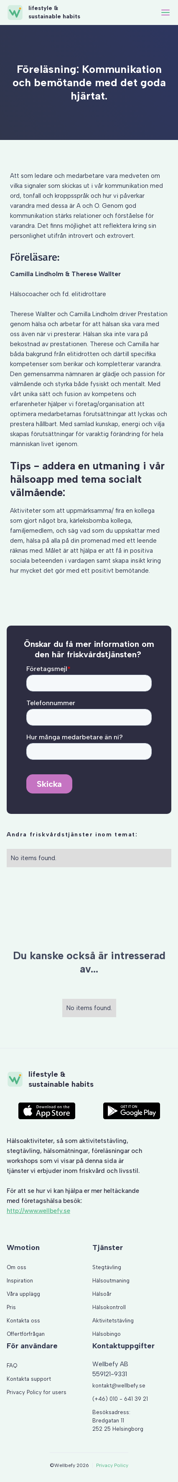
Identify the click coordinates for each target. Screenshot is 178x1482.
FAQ (12, 1365)
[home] (43, 12)
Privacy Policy (112, 1465)
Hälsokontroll (109, 1307)
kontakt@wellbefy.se (118, 1385)
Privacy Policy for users (36, 1392)
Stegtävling (106, 1267)
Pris (11, 1307)
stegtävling (23, 1151)
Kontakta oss (23, 1320)
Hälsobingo (106, 1334)
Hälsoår (102, 1294)
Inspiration (20, 1280)
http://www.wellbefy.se (38, 1211)
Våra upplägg (23, 1294)
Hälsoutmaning (111, 1280)
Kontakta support (29, 1379)
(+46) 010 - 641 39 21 (120, 1399)
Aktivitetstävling (113, 1320)
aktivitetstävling (103, 1141)
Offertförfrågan (26, 1334)
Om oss (16, 1267)
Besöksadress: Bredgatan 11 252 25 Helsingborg (117, 1420)
